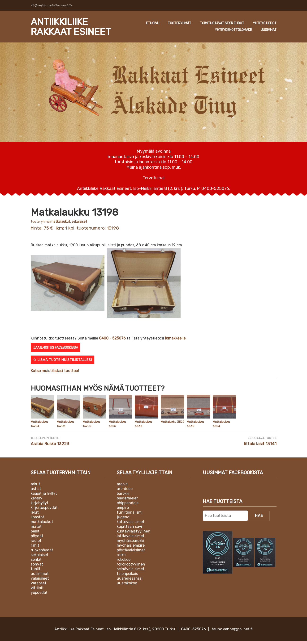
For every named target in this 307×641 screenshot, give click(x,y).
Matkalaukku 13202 (65, 424)
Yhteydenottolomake (233, 30)
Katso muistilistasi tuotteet (55, 371)
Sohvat (37, 563)
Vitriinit (37, 587)
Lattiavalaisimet (130, 535)
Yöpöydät (39, 592)
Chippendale (127, 502)
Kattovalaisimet (130, 521)
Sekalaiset (79, 222)
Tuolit (35, 568)
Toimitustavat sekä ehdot (254, 23)
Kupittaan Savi (129, 526)
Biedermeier (127, 497)
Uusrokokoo (127, 582)
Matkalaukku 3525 (117, 424)
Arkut (35, 483)
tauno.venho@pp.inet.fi (232, 629)
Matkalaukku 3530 (195, 424)
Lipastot (37, 516)
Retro (121, 554)
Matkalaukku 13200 (91, 424)
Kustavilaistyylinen (133, 530)
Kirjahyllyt (39, 502)
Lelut (35, 512)
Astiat (36, 488)
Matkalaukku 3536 (143, 424)
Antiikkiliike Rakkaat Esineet (73, 27)
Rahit (35, 545)
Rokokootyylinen (131, 563)
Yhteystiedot (194, 30)
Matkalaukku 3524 (221, 424)
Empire (123, 507)
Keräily (36, 497)
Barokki (123, 493)
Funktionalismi (130, 512)
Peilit (35, 530)
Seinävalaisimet (130, 568)
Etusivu (184, 23)
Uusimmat (269, 30)
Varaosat (38, 582)
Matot (36, 526)
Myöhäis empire (131, 545)
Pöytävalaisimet (131, 549)
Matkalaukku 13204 (39, 424)
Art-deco (125, 488)
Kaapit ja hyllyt (44, 493)
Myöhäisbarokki (130, 540)
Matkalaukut (60, 222)
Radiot (36, 540)
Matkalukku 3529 (172, 421)
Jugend (123, 516)
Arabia (122, 483)
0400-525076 (193, 629)
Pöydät (37, 535)
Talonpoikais (127, 573)
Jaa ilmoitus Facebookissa (55, 348)
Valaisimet (40, 578)
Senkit (36, 559)
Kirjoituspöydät (44, 507)
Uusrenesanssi (130, 578)
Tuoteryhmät (212, 23)
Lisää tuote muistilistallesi (62, 360)
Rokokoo (123, 559)
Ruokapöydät (42, 549)
